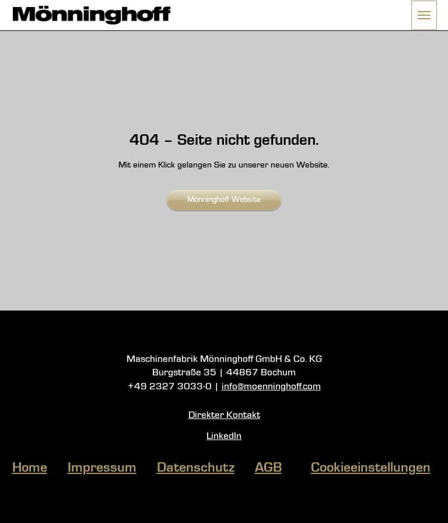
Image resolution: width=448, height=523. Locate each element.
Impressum (102, 468)
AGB (268, 468)
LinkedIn (224, 436)
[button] (424, 15)
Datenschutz (196, 468)
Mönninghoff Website (224, 200)
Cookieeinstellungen (370, 468)
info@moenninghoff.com (271, 387)
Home (29, 468)
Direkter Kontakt (224, 415)
